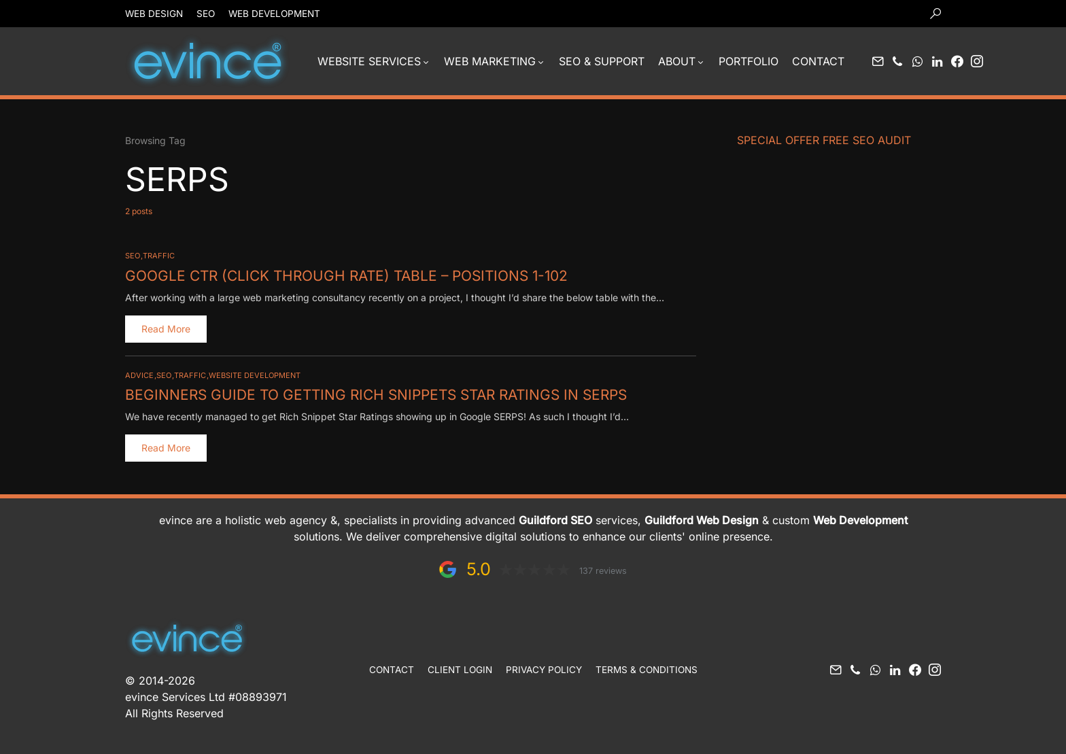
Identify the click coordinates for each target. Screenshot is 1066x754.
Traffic (159, 255)
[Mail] (878, 61)
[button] (935, 13)
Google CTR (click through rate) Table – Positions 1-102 (337, 275)
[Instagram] (977, 61)
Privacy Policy (544, 668)
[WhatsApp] (917, 61)
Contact (391, 668)
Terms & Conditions (647, 668)
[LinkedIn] (937, 61)
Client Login (460, 668)
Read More (165, 328)
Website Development (254, 374)
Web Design (154, 13)
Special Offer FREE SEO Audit (824, 140)
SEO (205, 13)
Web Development (274, 13)
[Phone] (897, 61)
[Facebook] (957, 61)
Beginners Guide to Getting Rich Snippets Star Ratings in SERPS (366, 393)
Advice (139, 374)
